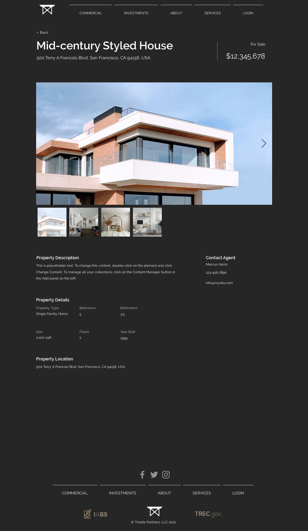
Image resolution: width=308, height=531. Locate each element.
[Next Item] (264, 143)
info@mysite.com (219, 283)
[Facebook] (142, 475)
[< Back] (53, 32)
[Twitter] (154, 475)
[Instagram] (166, 475)
